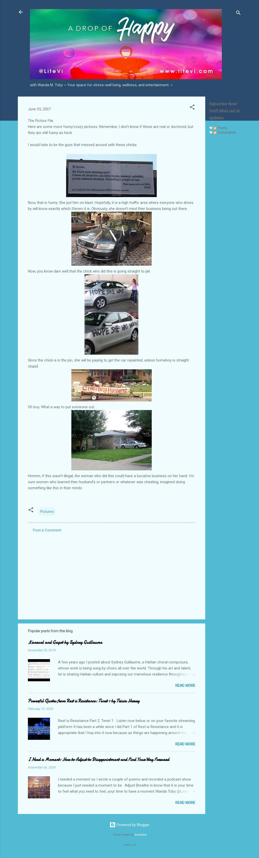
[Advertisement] (225, 214)
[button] (192, 108)
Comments (225, 132)
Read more (185, 685)
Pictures (47, 511)
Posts (220, 128)
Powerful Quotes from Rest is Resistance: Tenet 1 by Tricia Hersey (83, 701)
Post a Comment (47, 530)
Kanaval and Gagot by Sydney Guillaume (65, 642)
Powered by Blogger (129, 825)
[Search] (238, 13)
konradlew (140, 834)
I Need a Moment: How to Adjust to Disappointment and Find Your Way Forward (98, 759)
